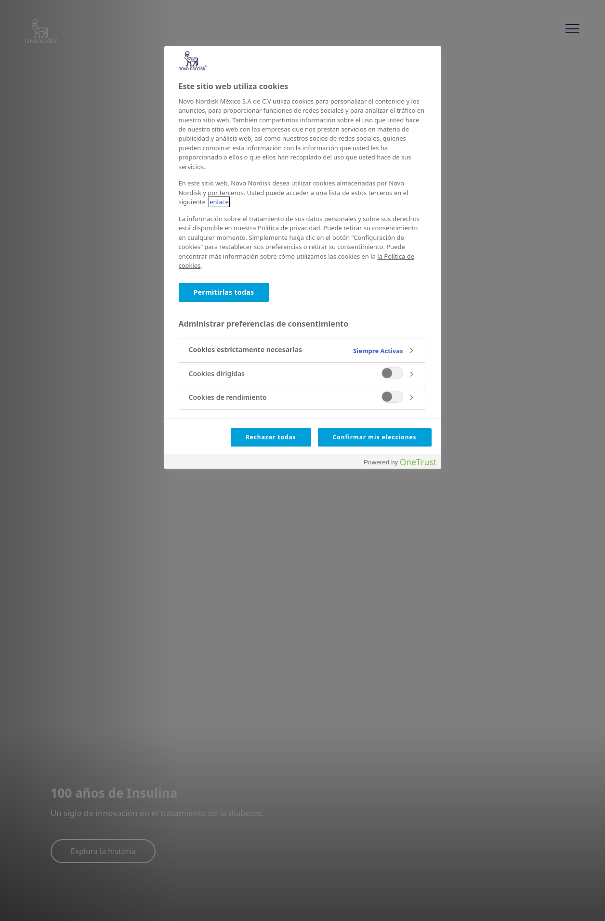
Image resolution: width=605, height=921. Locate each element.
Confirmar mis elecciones (375, 437)
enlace (219, 201)
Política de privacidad (289, 228)
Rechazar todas (271, 437)
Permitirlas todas (224, 292)
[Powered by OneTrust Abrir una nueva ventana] (399, 463)
